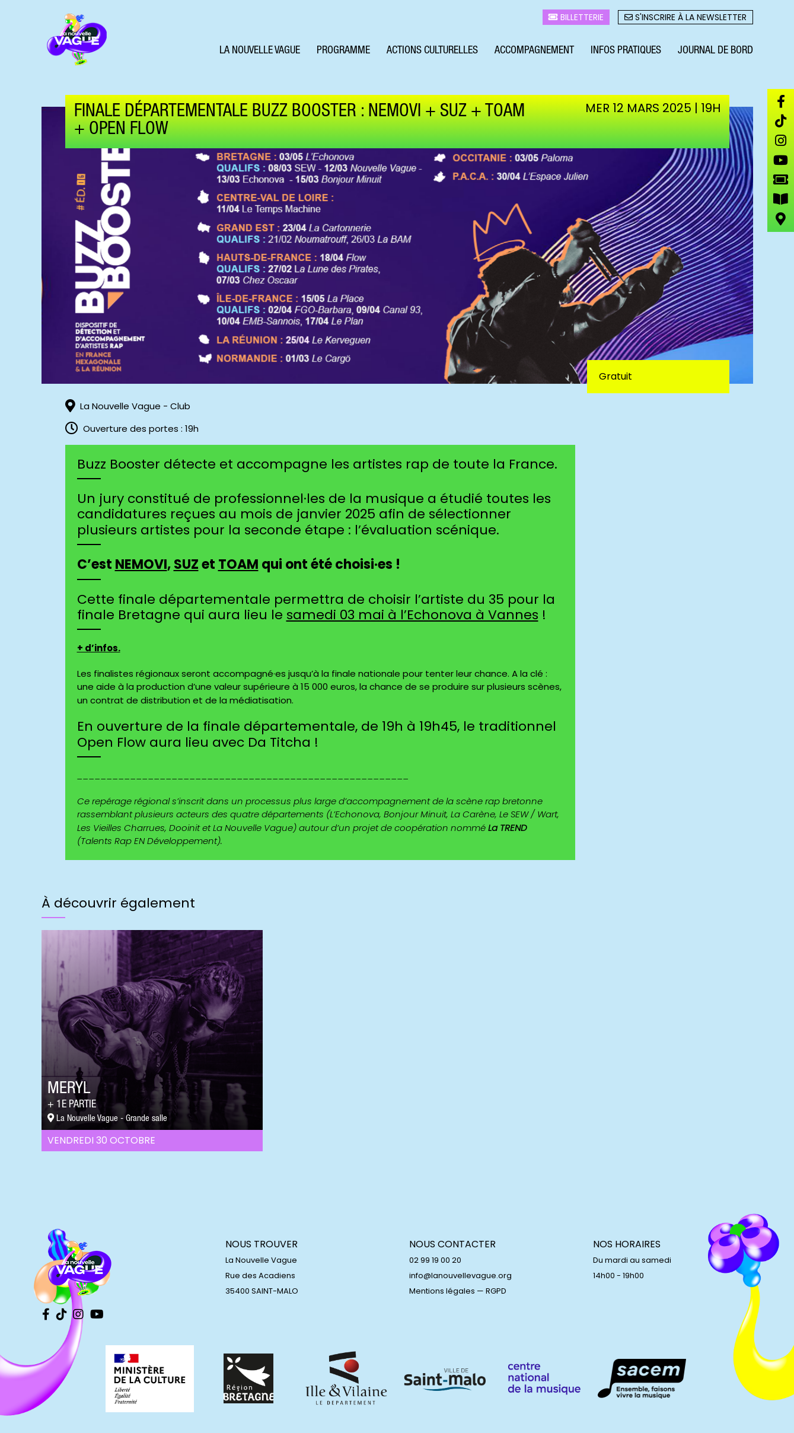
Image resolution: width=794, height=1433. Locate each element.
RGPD (496, 1291)
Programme (343, 52)
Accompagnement (534, 52)
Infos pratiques (626, 52)
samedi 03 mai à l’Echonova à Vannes (412, 615)
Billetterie (576, 18)
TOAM (238, 564)
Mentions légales (442, 1291)
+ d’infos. (98, 648)
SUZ (186, 564)
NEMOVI (141, 564)
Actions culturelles (432, 52)
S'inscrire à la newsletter (685, 18)
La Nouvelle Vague (259, 52)
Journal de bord (715, 52)
